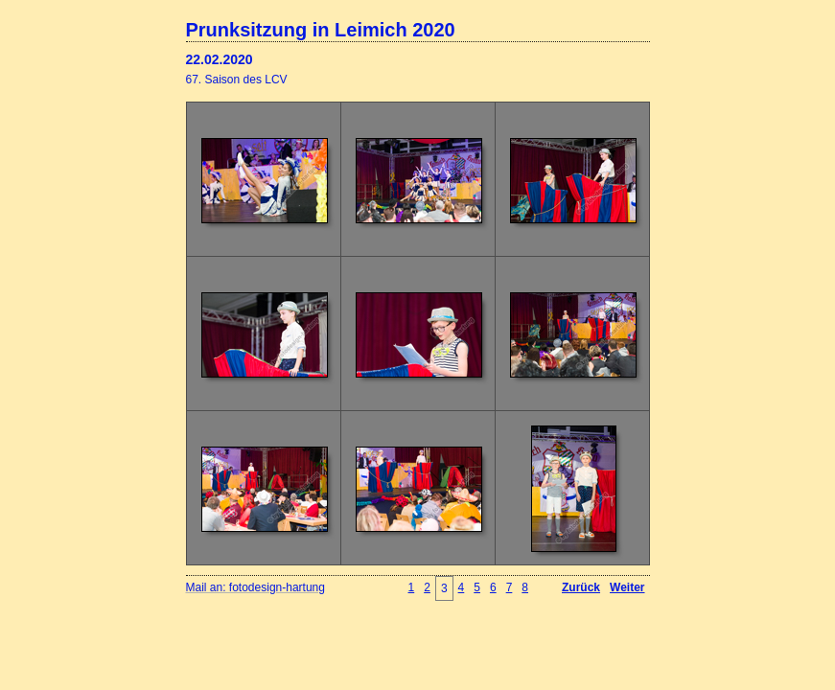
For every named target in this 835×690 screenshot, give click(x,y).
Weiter (627, 587)
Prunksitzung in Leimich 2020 (320, 29)
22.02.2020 (219, 59)
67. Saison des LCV (237, 79)
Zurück (581, 587)
